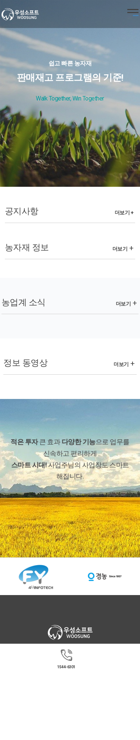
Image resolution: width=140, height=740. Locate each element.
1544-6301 (66, 667)
